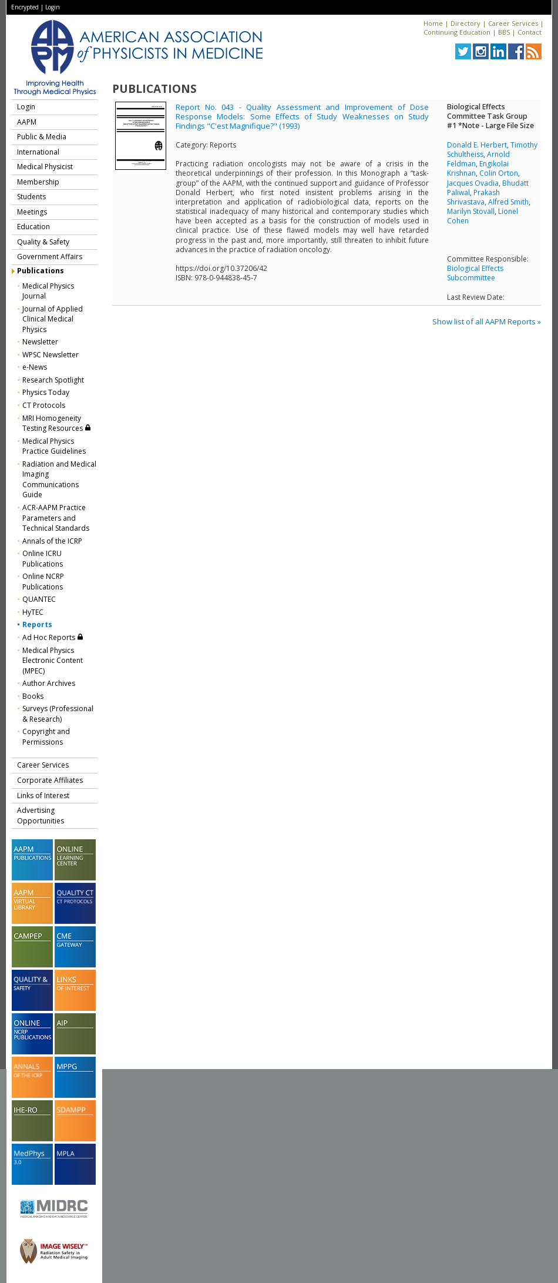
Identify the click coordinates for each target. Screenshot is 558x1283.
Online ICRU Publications (42, 558)
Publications (40, 271)
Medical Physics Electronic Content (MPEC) (52, 660)
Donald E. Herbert (477, 145)
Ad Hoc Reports (52, 637)
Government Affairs (49, 257)
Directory (465, 23)
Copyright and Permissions (46, 736)
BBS (504, 32)
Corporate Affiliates (50, 780)
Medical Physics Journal (48, 291)
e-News (34, 367)
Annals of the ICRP (52, 541)
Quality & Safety (43, 242)
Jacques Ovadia (473, 183)
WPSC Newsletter (50, 355)
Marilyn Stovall (471, 211)
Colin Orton (498, 173)
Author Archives (48, 683)
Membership (38, 182)
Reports (37, 624)
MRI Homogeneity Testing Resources (56, 423)
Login (52, 7)
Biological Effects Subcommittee (475, 273)
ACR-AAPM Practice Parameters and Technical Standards (55, 518)
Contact (529, 32)
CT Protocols (43, 405)
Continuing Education (456, 32)
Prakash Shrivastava (473, 197)
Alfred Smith (508, 202)
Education (33, 227)
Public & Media (41, 137)
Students (31, 197)
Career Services (513, 23)
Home (433, 23)
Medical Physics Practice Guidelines (54, 446)
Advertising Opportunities (40, 815)
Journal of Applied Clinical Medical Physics (52, 319)
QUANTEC (39, 599)
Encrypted (25, 7)
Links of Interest (43, 795)
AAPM (26, 122)
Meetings (32, 212)
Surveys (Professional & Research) (57, 714)
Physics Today (45, 392)
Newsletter (40, 342)
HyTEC (32, 612)
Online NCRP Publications (43, 581)
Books (32, 696)
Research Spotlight (53, 380)
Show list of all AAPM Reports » (486, 321)
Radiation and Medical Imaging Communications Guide (59, 479)
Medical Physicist (45, 167)
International (38, 152)
